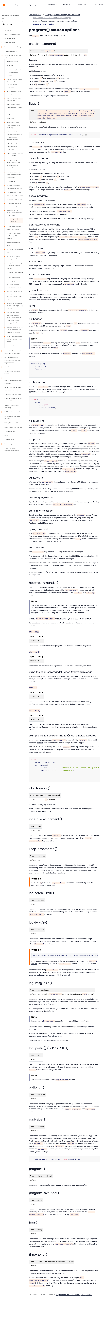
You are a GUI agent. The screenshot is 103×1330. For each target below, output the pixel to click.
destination (38, 519)
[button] (52, 5)
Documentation (35, 15)
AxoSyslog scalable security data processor (62, 15)
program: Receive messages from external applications (55, 21)
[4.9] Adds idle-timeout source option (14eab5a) (74, 1292)
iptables (40, 741)
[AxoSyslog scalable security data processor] (22, 5)
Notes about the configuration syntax (46, 1034)
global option (51, 95)
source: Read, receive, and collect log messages (52, 18)
